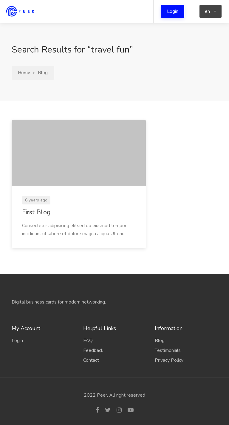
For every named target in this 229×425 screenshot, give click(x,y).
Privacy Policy (169, 360)
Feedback (93, 350)
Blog (43, 73)
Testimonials (168, 350)
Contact (91, 360)
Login (172, 11)
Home (24, 73)
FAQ (88, 340)
